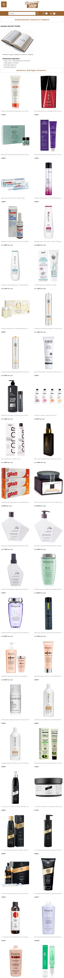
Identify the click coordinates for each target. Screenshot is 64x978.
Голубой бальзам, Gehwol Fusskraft (45, 285)
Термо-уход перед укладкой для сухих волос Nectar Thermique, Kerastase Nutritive (26, 111)
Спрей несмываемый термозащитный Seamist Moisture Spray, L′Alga (22, 589)
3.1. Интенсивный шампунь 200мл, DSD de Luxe (16, 850)
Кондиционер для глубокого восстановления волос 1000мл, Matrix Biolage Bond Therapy (29, 763)
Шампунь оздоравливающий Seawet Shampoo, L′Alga (18, 546)
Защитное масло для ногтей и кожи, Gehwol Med (16, 241)
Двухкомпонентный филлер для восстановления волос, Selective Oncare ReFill (26, 154)
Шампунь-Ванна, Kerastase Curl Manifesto (14, 676)
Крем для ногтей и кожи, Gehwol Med (13, 198)
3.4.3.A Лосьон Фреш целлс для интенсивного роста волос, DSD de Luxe (24, 893)
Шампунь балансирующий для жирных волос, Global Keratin (20, 372)
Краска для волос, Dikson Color (11, 459)
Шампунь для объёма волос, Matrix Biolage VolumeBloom (19, 285)
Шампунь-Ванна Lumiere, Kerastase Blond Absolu (16, 633)
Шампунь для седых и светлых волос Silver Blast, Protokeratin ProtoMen (23, 415)
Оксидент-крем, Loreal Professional (45, 415)
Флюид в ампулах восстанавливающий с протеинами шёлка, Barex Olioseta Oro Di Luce (29, 328)
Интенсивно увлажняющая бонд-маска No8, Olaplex (17, 720)
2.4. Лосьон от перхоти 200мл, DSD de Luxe (14, 806)
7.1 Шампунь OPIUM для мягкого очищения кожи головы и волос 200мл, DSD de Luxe (28, 937)
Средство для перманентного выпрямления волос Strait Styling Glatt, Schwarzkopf (27, 502)
